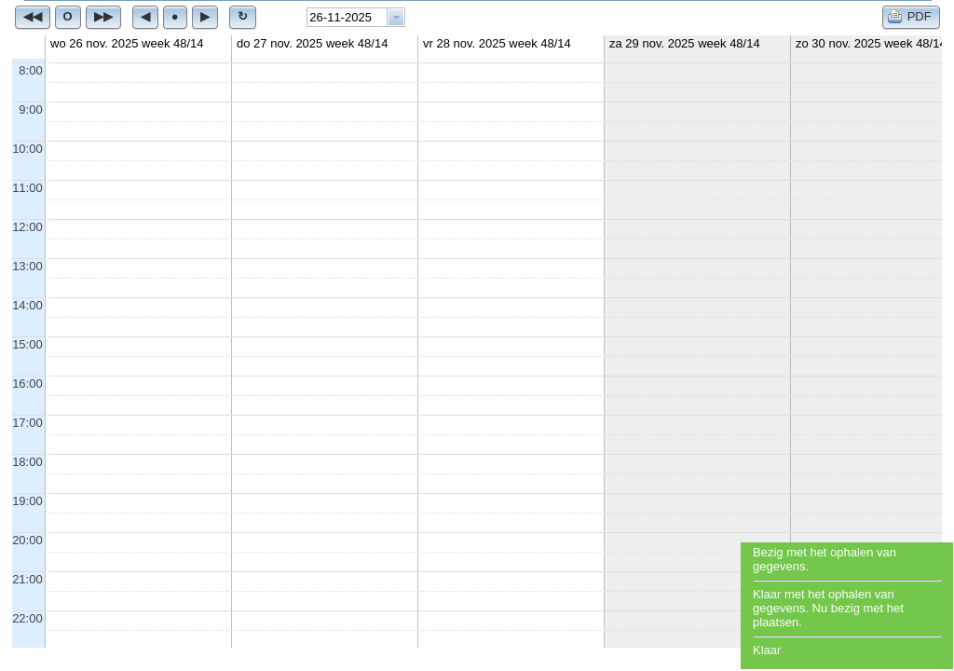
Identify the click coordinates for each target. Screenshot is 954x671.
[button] (33, 16)
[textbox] (347, 17)
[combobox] (356, 17)
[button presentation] (396, 17)
